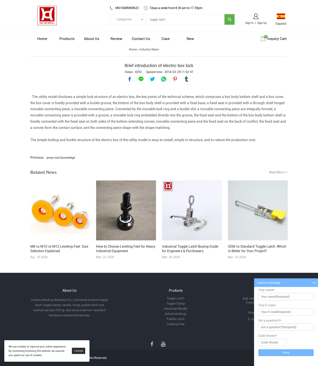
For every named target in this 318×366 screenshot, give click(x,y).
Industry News (149, 49)
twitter (152, 79)
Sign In (249, 22)
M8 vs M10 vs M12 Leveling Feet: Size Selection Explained (59, 248)
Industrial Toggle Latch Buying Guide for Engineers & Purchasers (190, 248)
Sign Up (262, 22)
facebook (129, 79)
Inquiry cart (277, 39)
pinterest (175, 79)
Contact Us (141, 39)
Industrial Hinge (175, 314)
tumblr (186, 79)
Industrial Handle (175, 308)
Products (67, 39)
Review (116, 39)
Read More (278, 172)
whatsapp (164, 79)
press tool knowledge (61, 157)
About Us (91, 39)
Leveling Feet (176, 324)
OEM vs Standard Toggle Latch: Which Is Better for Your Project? (257, 248)
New (190, 39)
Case (166, 39)
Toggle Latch (175, 298)
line (141, 79)
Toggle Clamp (176, 303)
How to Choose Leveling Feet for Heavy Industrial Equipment (125, 248)
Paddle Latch (176, 319)
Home (42, 39)
